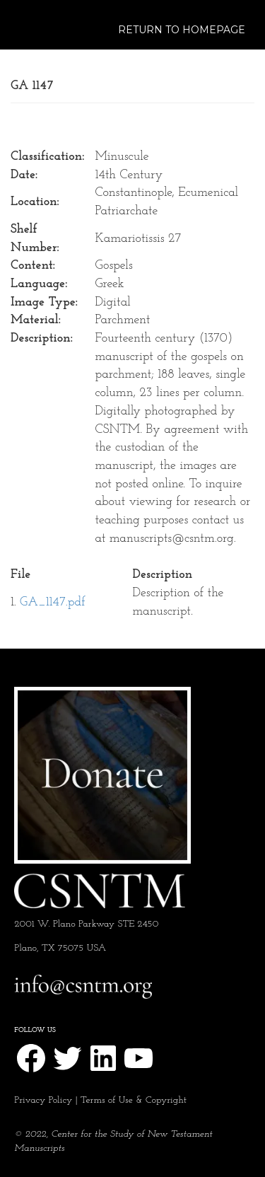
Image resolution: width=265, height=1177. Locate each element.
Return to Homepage (181, 29)
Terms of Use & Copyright (134, 1100)
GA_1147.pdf (53, 602)
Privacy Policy (43, 1100)
